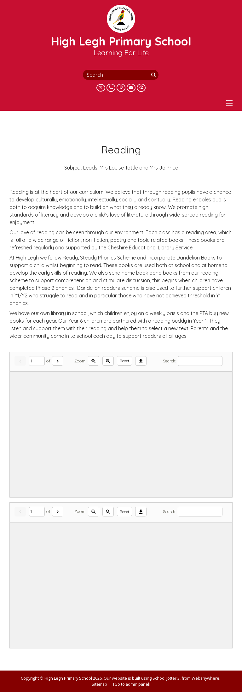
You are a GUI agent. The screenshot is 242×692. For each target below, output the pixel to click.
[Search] (154, 75)
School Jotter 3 (166, 678)
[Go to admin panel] (131, 684)
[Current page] (37, 361)
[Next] (57, 361)
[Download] (141, 361)
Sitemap (99, 684)
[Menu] (229, 103)
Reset (124, 360)
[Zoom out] (108, 361)
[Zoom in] (93, 361)
